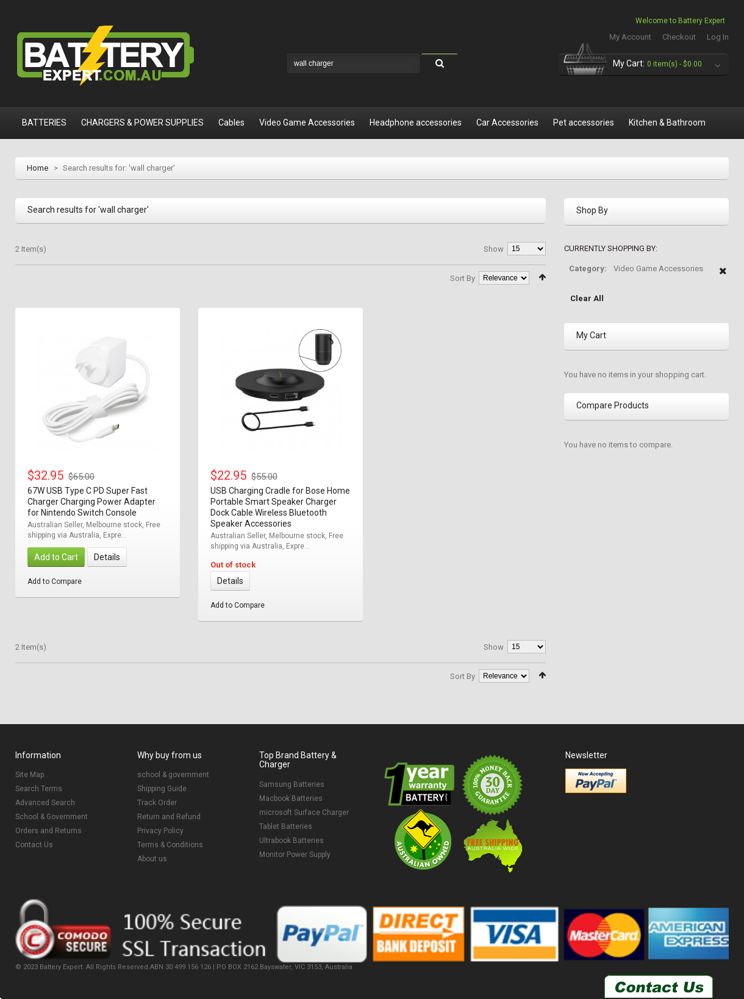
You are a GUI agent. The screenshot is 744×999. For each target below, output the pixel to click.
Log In (718, 36)
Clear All (587, 298)
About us (152, 859)
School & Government (51, 816)
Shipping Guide (162, 788)
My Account (630, 36)
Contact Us (34, 845)
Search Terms (38, 788)
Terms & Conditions (170, 845)
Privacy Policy (160, 831)
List (37, 276)
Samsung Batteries (291, 784)
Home (37, 167)
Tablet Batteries (285, 826)
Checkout (679, 36)
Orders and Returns (48, 831)
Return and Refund (169, 816)
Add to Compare (54, 581)
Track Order (157, 802)
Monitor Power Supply (295, 854)
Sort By (462, 278)
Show (494, 249)
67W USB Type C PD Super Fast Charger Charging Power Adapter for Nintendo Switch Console (91, 501)
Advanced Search (45, 802)
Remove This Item (723, 277)
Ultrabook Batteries (291, 840)
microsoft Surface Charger (304, 812)
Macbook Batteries (291, 798)
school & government (173, 774)
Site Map (29, 774)
